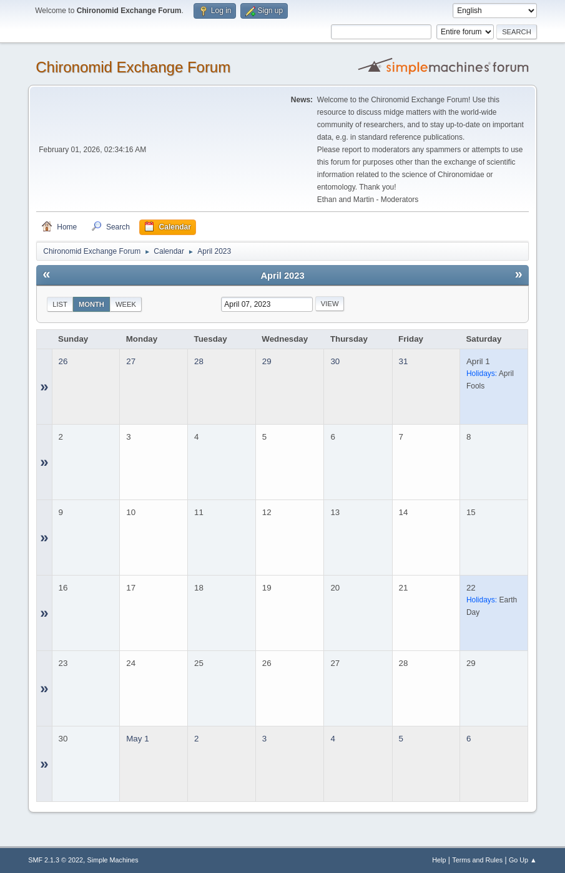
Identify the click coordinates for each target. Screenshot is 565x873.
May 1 (137, 738)
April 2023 (282, 276)
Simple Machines (113, 860)
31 (403, 361)
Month (91, 304)
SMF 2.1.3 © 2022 (55, 860)
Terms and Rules (477, 860)
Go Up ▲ (523, 860)
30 (335, 361)
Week (125, 304)
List (59, 304)
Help (439, 860)
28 (199, 361)
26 (63, 361)
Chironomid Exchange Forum (133, 67)
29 (267, 361)
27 (130, 361)
